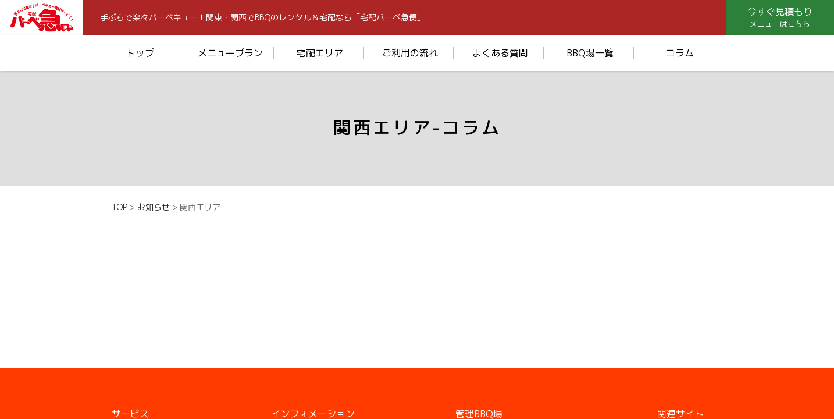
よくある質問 (500, 53)
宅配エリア (320, 53)
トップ (140, 53)
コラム (680, 53)
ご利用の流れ (410, 53)
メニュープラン (230, 53)
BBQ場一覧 (590, 53)
